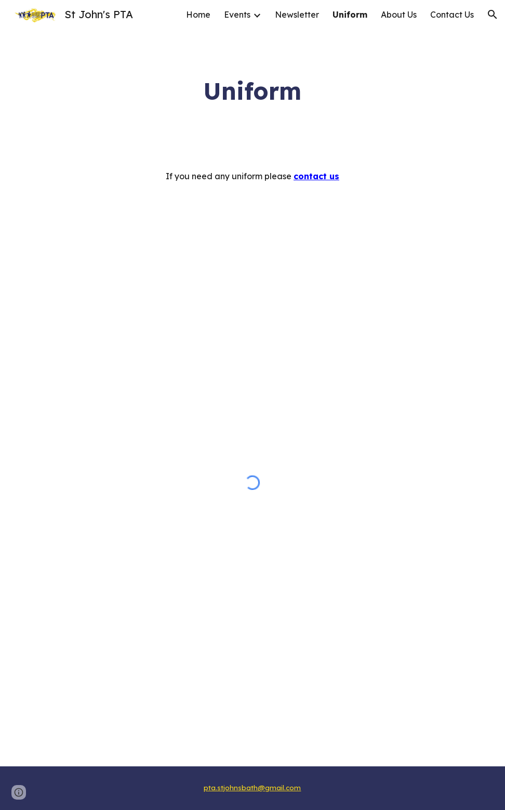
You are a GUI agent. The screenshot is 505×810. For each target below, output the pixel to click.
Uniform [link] (350, 14)
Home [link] (198, 14)
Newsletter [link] (297, 14)
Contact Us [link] (452, 14)
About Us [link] (399, 14)
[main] (252, 91)
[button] (492, 14)
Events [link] (237, 14)
